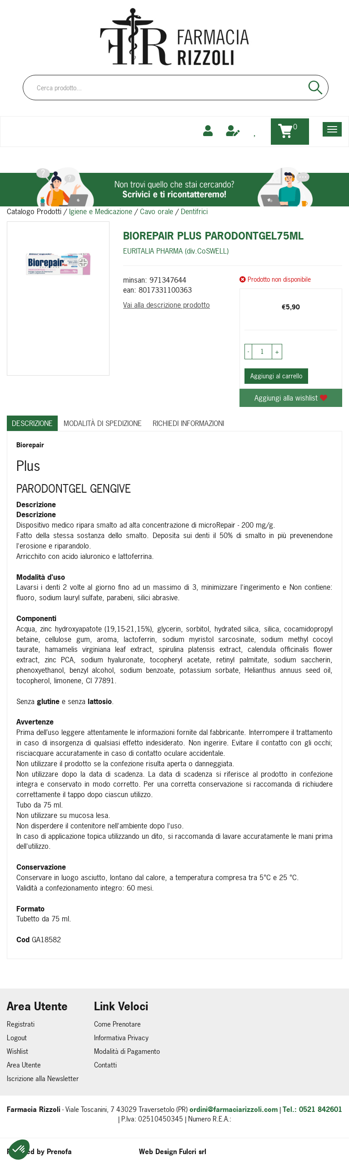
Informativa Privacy (121, 1038)
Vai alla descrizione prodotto (166, 305)
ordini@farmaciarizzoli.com (233, 1109)
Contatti (105, 1065)
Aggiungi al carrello (276, 376)
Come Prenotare (117, 1024)
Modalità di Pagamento (127, 1051)
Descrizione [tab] (32, 423)
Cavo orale (156, 211)
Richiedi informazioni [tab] (188, 423)
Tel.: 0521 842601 (312, 1109)
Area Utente (24, 1065)
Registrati (21, 1024)
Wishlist (17, 1051)
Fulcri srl (192, 1151)
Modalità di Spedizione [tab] (103, 423)
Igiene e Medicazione (100, 211)
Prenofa (59, 1151)
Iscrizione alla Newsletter (43, 1078)
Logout (17, 1038)
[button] (19, 1149)
